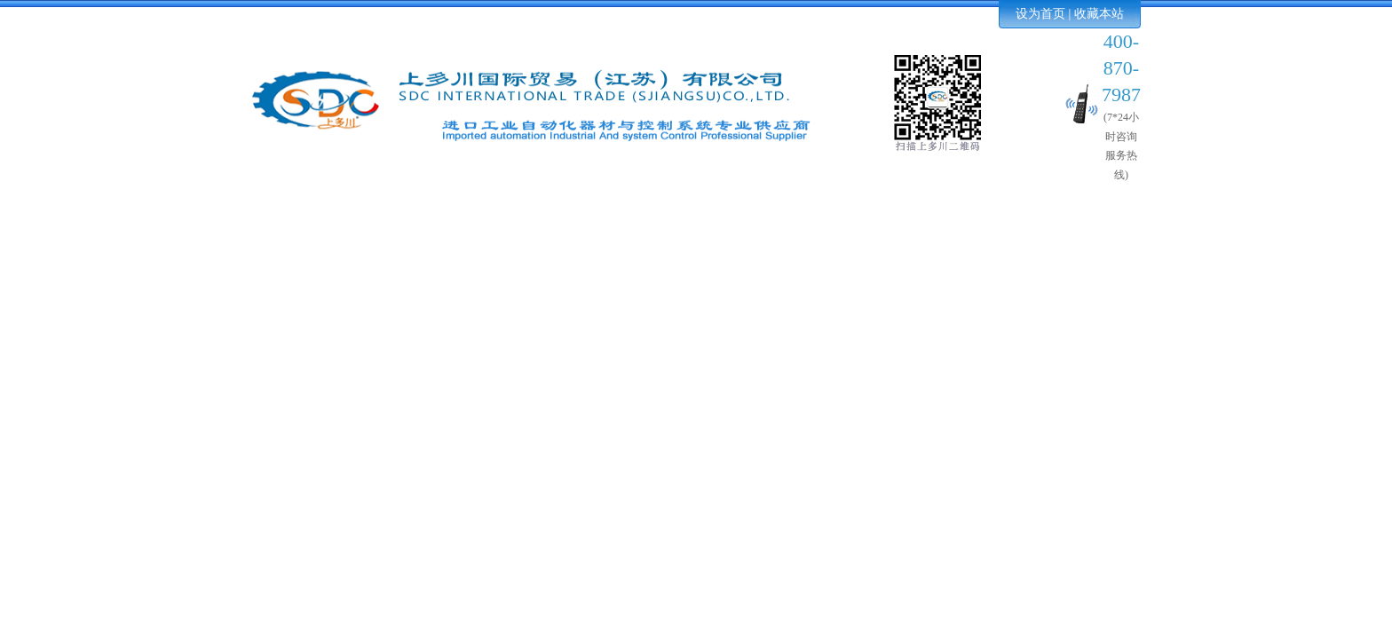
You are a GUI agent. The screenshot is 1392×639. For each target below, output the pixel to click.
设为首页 (1040, 13)
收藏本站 (1099, 13)
